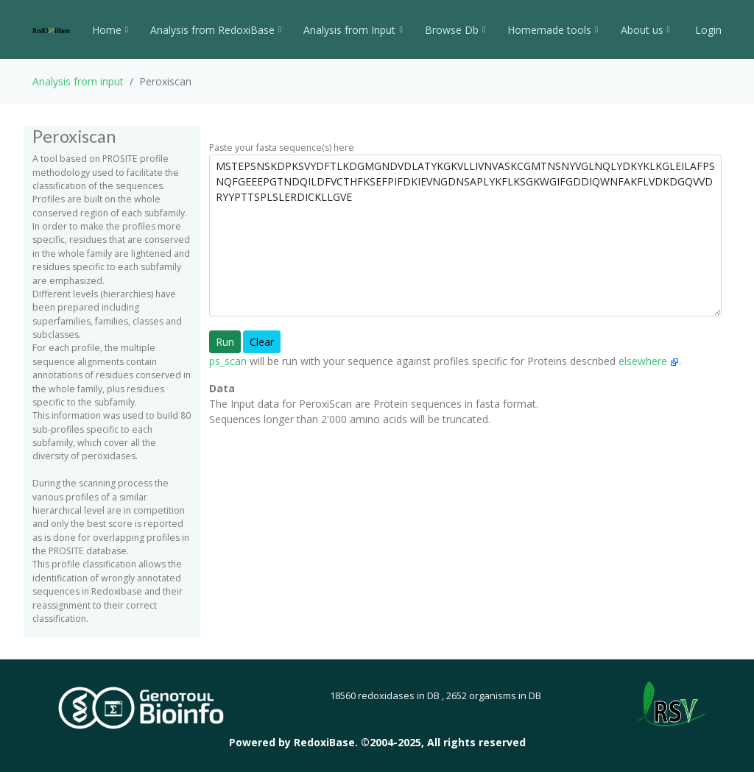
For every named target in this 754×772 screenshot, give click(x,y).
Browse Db (455, 30)
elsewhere (649, 361)
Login (707, 30)
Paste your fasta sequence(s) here (281, 147)
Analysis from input (78, 81)
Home (110, 30)
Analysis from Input (352, 30)
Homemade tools (552, 30)
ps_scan (228, 361)
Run (225, 342)
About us (645, 30)
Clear (262, 342)
